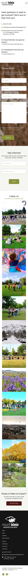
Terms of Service (13, 129)
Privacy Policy (4, 129)
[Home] (7, 3)
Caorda (15, 569)
